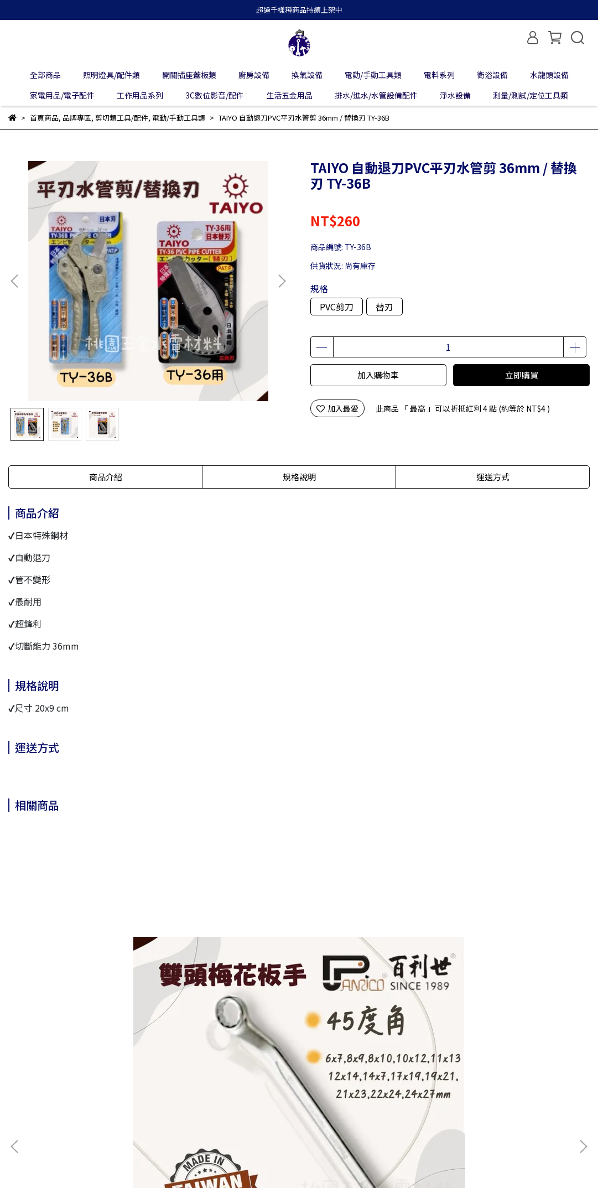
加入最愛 (337, 408)
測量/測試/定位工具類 (530, 95)
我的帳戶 (68, 1078)
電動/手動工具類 (373, 74)
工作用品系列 (140, 95)
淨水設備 (455, 95)
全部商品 (45, 74)
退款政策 (112, 1078)
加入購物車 (378, 375)
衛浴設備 (492, 74)
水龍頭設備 (549, 74)
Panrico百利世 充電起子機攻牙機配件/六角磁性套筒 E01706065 (510, 961)
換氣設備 (307, 74)
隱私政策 (156, 1078)
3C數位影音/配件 (214, 95)
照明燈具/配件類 (111, 74)
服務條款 (200, 1078)
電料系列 (439, 74)
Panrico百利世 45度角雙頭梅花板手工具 (87, 961)
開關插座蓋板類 (189, 74)
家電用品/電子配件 (62, 95)
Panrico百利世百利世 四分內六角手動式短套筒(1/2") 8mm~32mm (369, 961)
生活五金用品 (289, 95)
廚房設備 (253, 74)
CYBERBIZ (262, 1159)
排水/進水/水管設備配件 (376, 95)
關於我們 (23, 1078)
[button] (281, 281)
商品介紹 (105, 477)
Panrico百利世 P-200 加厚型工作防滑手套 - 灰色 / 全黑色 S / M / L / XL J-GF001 (227, 961)
